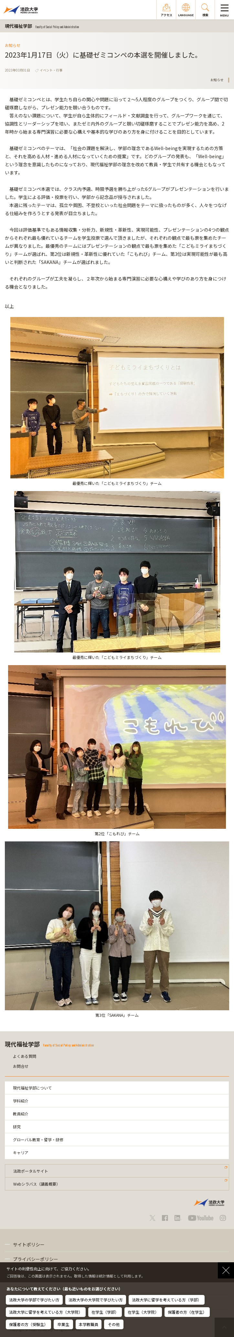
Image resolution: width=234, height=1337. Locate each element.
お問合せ (20, 1066)
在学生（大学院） (143, 1312)
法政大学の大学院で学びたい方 (96, 1299)
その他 (114, 1324)
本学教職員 (88, 1324)
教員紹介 (20, 1113)
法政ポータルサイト (30, 1171)
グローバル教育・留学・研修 (38, 1139)
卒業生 (63, 1324)
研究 (17, 1126)
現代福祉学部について (32, 1087)
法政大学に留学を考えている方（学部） (166, 1299)
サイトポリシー (29, 1244)
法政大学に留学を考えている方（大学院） (45, 1312)
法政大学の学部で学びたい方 (34, 1299)
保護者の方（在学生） (187, 1312)
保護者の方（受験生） (28, 1324)
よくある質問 (24, 1056)
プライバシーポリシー (35, 1259)
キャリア (20, 1152)
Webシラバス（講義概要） (36, 1184)
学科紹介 (20, 1100)
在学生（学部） (105, 1312)
